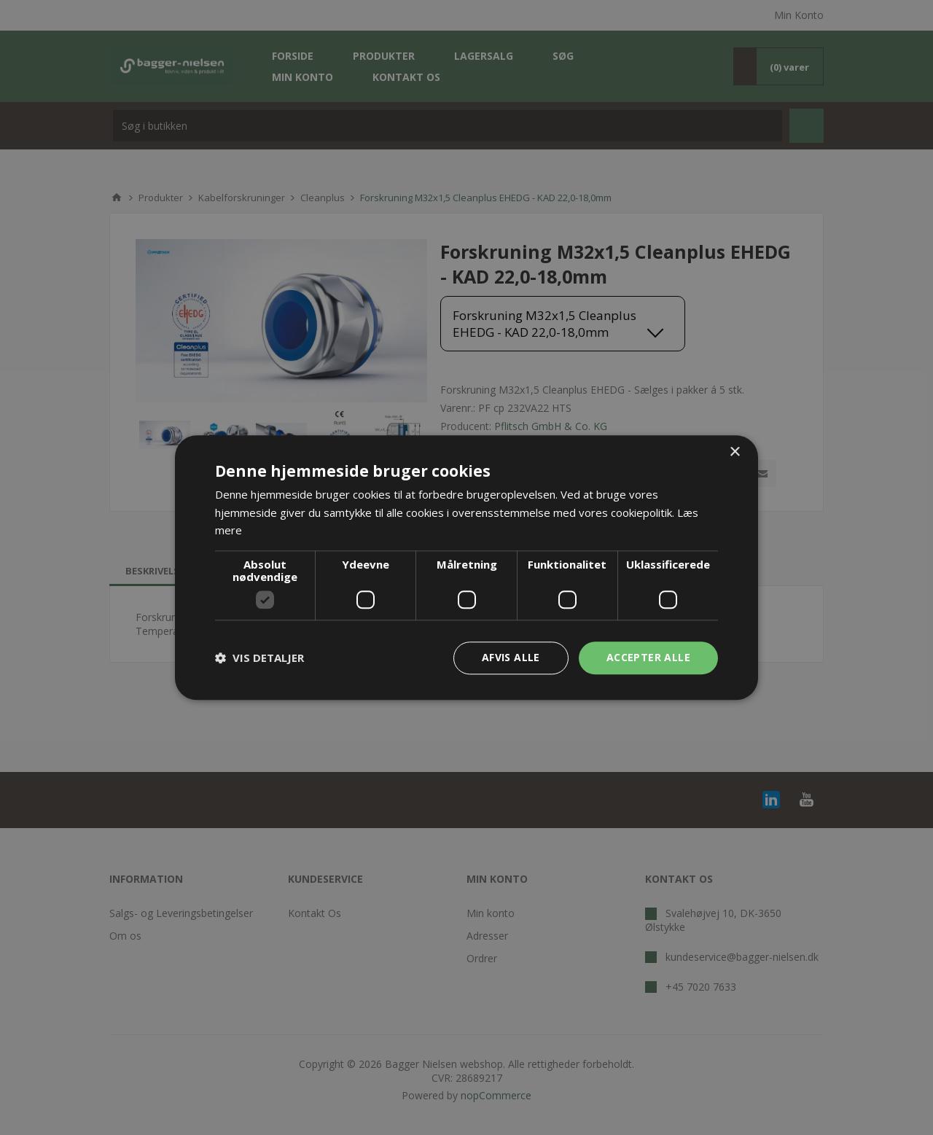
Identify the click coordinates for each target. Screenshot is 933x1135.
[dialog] (466, 567)
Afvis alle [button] (511, 657)
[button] (259, 658)
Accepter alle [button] (648, 657)
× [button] (734, 452)
